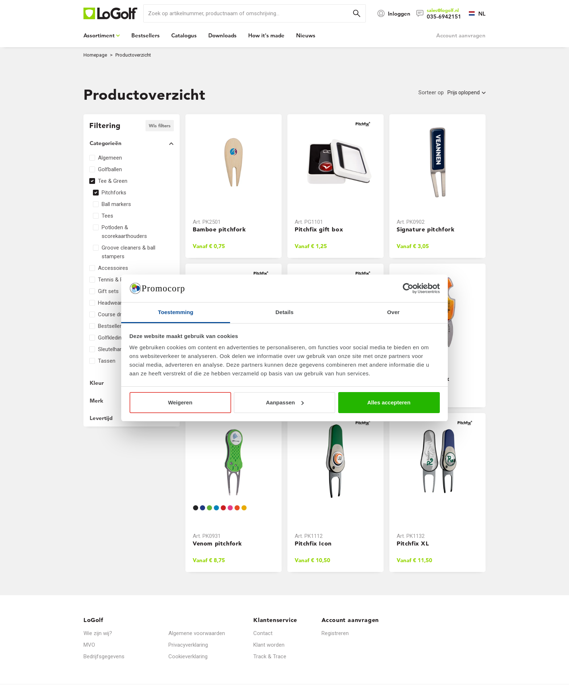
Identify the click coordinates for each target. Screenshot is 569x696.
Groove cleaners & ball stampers (128, 252)
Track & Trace (269, 656)
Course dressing (117, 314)
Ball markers (116, 204)
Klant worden (268, 645)
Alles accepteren (388, 402)
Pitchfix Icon (313, 543)
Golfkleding (111, 337)
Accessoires (113, 268)
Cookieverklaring (188, 656)
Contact (263, 633)
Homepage (95, 55)
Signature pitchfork (425, 229)
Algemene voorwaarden (196, 633)
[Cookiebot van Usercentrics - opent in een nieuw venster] (408, 288)
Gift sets (108, 291)
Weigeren (180, 402)
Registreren (335, 633)
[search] (254, 13)
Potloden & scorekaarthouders (124, 231)
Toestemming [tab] (175, 312)
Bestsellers (111, 326)
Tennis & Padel (115, 279)
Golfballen (110, 169)
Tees (107, 216)
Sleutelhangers (115, 349)
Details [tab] (284, 312)
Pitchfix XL (413, 543)
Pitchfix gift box (319, 229)
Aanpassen (285, 402)
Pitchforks (114, 192)
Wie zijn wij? (97, 633)
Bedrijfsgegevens (103, 656)
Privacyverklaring (188, 645)
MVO (89, 645)
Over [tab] (393, 312)
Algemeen (110, 158)
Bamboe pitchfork (219, 229)
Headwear (110, 303)
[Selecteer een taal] (473, 13)
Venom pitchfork (217, 543)
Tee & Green (112, 181)
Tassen (106, 361)
